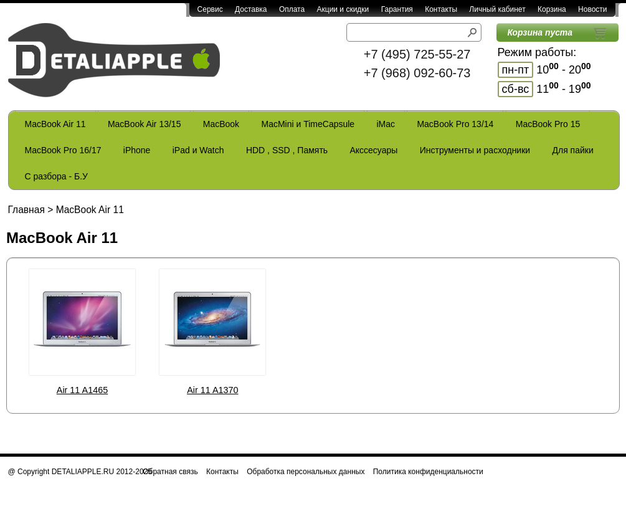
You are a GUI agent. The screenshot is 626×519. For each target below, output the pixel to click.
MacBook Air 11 (55, 124)
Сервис (210, 9)
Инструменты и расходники (475, 150)
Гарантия (397, 9)
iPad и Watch (198, 150)
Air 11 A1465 (82, 390)
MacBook (221, 124)
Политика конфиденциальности (428, 471)
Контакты (441, 9)
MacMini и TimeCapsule (307, 124)
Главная (26, 209)
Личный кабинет (497, 9)
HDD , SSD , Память (287, 150)
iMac (386, 124)
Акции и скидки (343, 9)
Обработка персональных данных (305, 471)
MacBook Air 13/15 (144, 124)
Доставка (251, 9)
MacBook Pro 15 (548, 124)
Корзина (552, 9)
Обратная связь (170, 471)
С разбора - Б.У (56, 176)
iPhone (137, 150)
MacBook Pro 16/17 (63, 150)
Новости (592, 9)
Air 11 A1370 (212, 390)
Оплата (292, 9)
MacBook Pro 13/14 (455, 124)
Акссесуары (373, 150)
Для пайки (572, 150)
